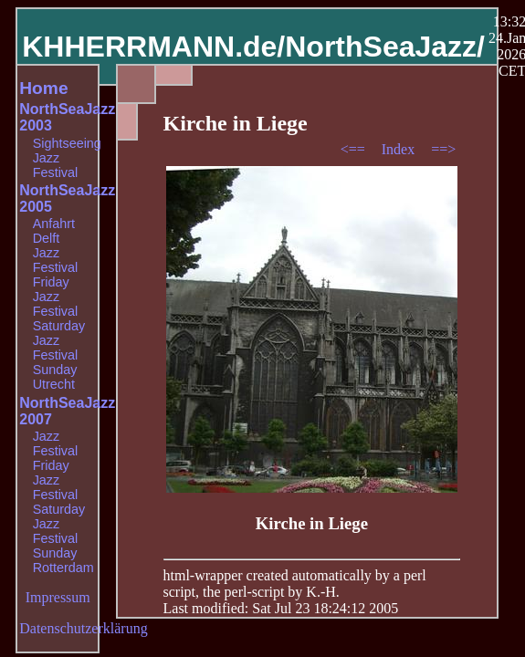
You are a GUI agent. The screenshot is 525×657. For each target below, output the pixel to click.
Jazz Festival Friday (56, 267)
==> (443, 149)
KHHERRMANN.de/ (153, 46)
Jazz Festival (56, 165)
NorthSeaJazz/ (385, 46)
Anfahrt (54, 223)
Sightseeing (67, 143)
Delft (46, 238)
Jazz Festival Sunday (56, 355)
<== (355, 149)
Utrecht (54, 384)
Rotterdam (63, 567)
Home (43, 88)
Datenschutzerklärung (83, 628)
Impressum (58, 597)
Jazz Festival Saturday (59, 311)
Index (400, 149)
